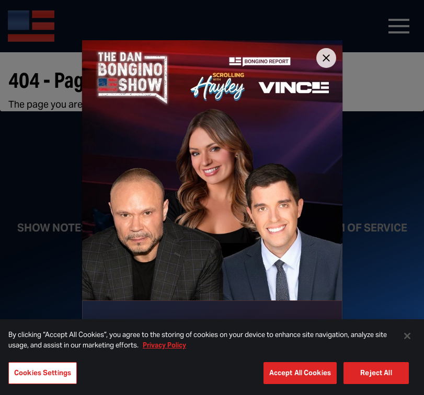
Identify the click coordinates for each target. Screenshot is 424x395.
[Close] (326, 58)
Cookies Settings (42, 372)
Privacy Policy (164, 345)
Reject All (376, 372)
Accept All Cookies (300, 372)
